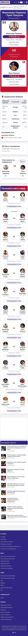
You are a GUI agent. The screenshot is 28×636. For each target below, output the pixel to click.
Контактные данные (7, 541)
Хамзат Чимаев (5, 612)
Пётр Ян (3, 610)
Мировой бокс (5, 561)
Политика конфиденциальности (11, 546)
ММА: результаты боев (8, 578)
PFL (2, 590)
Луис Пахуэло (14, 73)
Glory (2, 597)
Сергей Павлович (6, 619)
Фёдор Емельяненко (7, 617)
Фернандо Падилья (14, 33)
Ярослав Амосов (6, 605)
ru (15, 2)
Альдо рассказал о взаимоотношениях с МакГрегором (13, 500)
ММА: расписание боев (8, 575)
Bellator (3, 583)
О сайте (3, 537)
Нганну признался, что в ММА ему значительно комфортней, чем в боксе (16, 448)
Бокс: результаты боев (8, 558)
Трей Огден (22, 293)
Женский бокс (5, 563)
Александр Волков (6, 607)
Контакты (3, 539)
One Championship (6, 587)
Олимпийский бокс (7, 568)
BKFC (2, 585)
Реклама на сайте (6, 544)
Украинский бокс (6, 566)
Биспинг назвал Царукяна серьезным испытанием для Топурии (15, 508)
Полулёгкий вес (14, 54)
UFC (2, 580)
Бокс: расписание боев (8, 556)
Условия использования (8, 549)
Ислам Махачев (5, 614)
